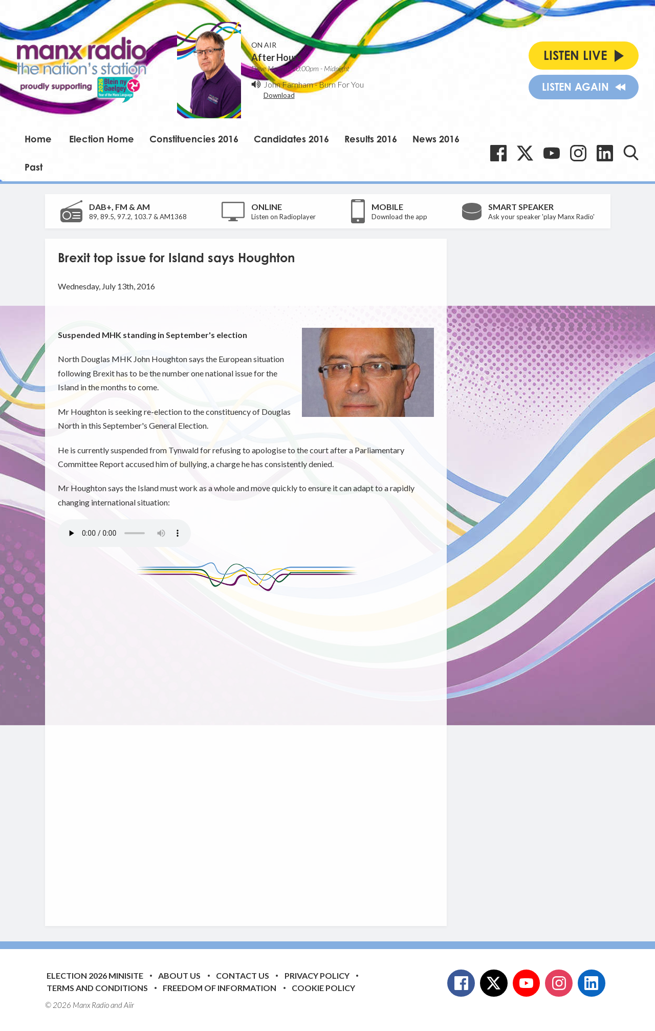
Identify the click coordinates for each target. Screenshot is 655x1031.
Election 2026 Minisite (95, 975)
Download (279, 95)
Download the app (399, 217)
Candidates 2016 (291, 138)
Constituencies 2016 (193, 138)
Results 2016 (370, 138)
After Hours (276, 57)
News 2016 (436, 138)
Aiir (129, 1004)
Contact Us (242, 975)
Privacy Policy (317, 975)
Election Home (101, 138)
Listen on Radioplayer (283, 217)
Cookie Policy (323, 988)
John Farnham (288, 84)
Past (33, 167)
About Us (179, 975)
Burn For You (341, 84)
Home (38, 138)
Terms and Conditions (97, 988)
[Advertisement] (250, 751)
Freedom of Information (219, 988)
